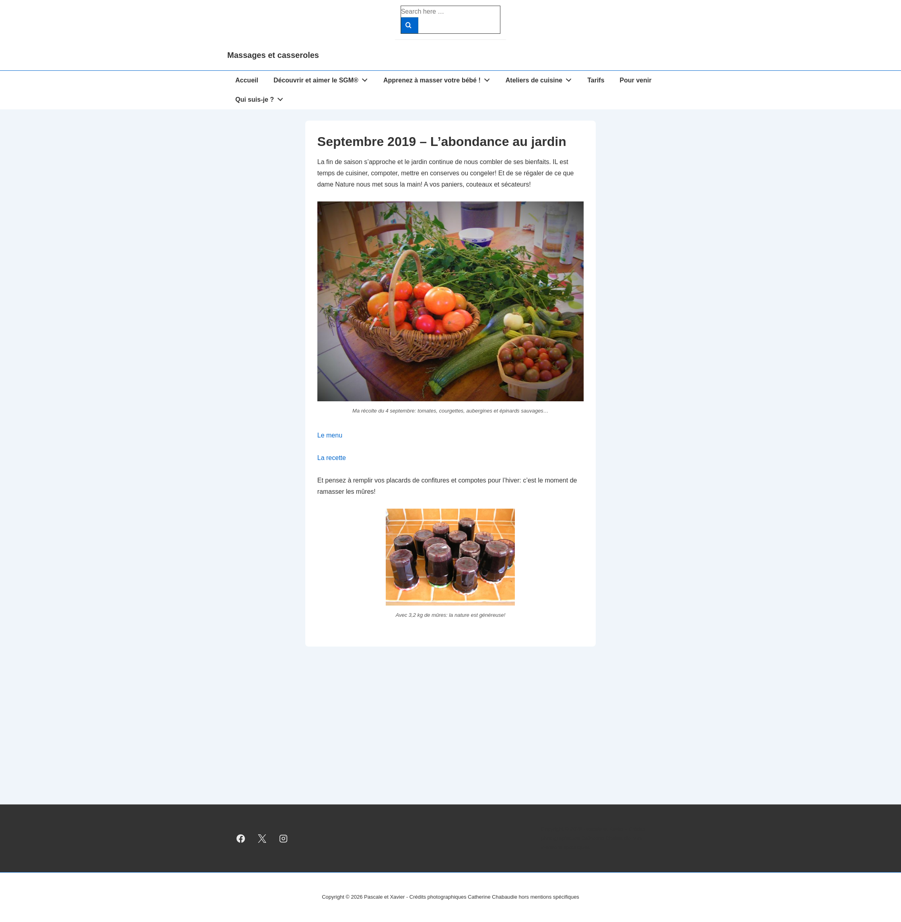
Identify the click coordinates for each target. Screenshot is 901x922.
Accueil (246, 80)
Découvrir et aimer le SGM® (323, 78)
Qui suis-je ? (261, 97)
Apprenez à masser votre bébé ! (438, 78)
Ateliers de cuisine (541, 78)
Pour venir (636, 80)
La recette (331, 457)
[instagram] (283, 838)
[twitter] (262, 838)
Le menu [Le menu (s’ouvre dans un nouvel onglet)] (329, 435)
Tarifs (595, 80)
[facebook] (241, 838)
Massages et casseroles (273, 55)
